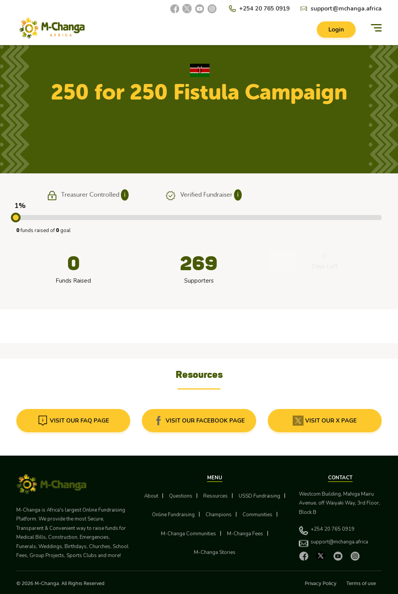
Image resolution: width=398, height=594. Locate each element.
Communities (257, 514)
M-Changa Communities (188, 533)
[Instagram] (211, 8)
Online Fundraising (173, 514)
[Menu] (376, 28)
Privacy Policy (321, 583)
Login (336, 29)
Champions (219, 514)
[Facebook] (174, 8)
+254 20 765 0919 (264, 8)
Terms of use (361, 583)
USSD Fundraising (259, 496)
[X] (187, 8)
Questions (180, 496)
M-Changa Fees (245, 533)
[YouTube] (199, 8)
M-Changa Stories (215, 552)
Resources (215, 496)
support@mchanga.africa (346, 8)
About (151, 496)
